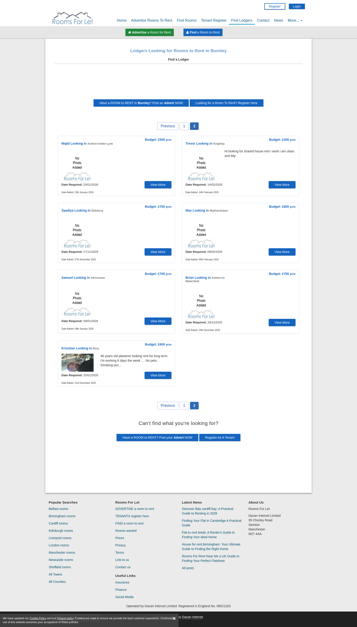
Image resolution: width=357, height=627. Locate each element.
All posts (188, 568)
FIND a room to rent (129, 523)
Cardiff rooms (58, 523)
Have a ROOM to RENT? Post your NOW (157, 437)
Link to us (122, 560)
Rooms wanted (126, 530)
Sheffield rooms (60, 567)
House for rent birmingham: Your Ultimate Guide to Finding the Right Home (211, 547)
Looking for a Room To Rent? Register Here (227, 103)
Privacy (120, 545)
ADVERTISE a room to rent (134, 509)
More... (295, 20)
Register (275, 6)
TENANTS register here (132, 516)
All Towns (55, 574)
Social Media (124, 597)
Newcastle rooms (61, 560)
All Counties (57, 581)
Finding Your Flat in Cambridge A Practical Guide (211, 523)
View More (158, 185)
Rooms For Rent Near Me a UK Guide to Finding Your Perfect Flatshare (210, 558)
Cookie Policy (38, 618)
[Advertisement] (178, 83)
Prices (119, 538)
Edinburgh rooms (61, 530)
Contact (263, 20)
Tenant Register (214, 20)
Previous (168, 126)
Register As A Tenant (220, 437)
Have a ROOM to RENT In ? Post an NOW (141, 103)
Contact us (123, 567)
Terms (119, 552)
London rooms (59, 545)
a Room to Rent (202, 32)
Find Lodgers (241, 20)
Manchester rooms (62, 552)
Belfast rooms (58, 509)
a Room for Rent (149, 32)
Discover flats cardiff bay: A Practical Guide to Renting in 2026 (207, 511)
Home (122, 20)
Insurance (122, 582)
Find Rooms (186, 20)
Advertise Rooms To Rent (151, 20)
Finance (121, 589)
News (278, 20)
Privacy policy (65, 618)
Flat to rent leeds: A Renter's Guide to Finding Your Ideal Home (208, 535)
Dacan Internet (192, 617)
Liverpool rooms (60, 538)
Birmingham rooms (62, 516)
